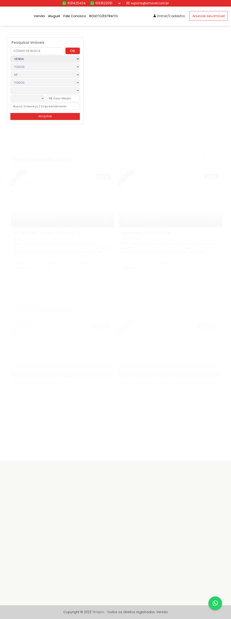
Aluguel (54, 16)
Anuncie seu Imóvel (208, 16)
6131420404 (74, 3)
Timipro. (98, 612)
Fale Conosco (74, 16)
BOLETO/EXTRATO (103, 16)
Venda (39, 16)
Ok (72, 50)
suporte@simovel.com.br (147, 3)
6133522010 (101, 3)
